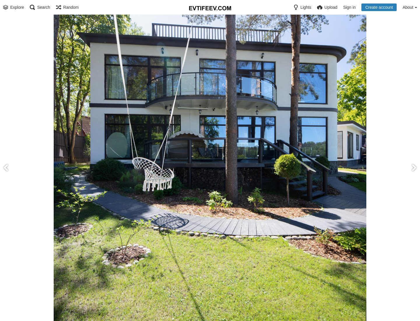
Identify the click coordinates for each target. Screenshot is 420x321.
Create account (379, 7)
